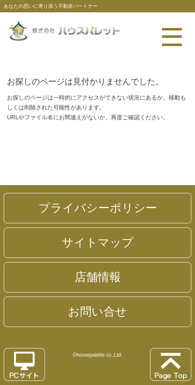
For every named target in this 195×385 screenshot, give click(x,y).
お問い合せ (97, 311)
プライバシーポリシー (97, 208)
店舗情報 (98, 277)
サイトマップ (98, 242)
